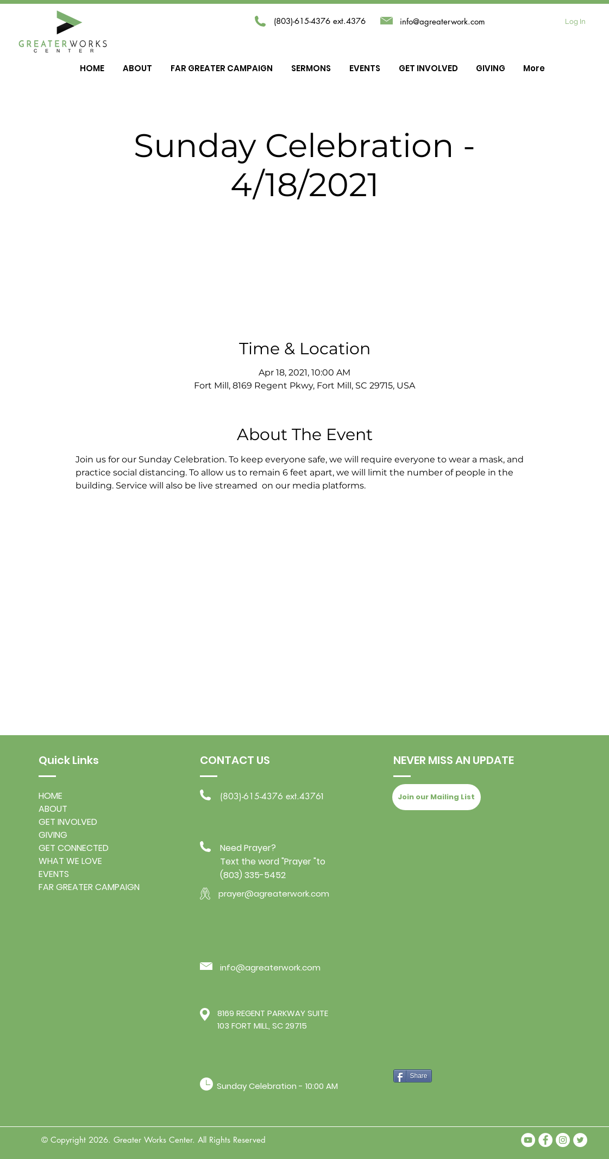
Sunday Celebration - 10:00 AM (277, 1086)
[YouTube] (528, 1140)
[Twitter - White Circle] (580, 1140)
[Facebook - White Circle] (545, 1140)
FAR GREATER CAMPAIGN (89, 887)
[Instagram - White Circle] (563, 1140)
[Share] (412, 1075)
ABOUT (53, 809)
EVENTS (54, 874)
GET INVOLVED (68, 822)
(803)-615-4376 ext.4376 (270, 796)
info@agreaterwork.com (442, 21)
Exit (304, 258)
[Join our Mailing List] (436, 797)
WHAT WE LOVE (70, 861)
